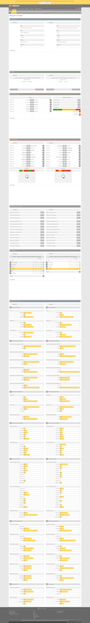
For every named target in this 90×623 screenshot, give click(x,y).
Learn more (47, 2)
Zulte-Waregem (23, 165)
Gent (31, 152)
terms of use (35, 615)
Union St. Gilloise (33, 145)
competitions (36, 10)
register (21, 12)
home (10, 8)
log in (18, 12)
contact (34, 613)
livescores (27, 8)
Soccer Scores (59, 612)
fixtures (14, 89)
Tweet (67, 12)
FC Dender (28, 102)
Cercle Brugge (60, 145)
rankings (24, 10)
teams (10, 10)
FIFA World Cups (12, 611)
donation (28, 10)
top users (32, 8)
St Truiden (24, 148)
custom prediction (38, 8)
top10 (23, 8)
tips (45, 10)
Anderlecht (36, 102)
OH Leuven (32, 163)
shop (21, 10)
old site (52, 10)
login (48, 10)
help (32, 10)
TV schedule (42, 10)
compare (14, 10)
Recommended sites (60, 611)
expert (19, 8)
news (18, 10)
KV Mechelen (24, 150)
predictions (15, 8)
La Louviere (60, 152)
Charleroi (68, 159)
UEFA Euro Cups (12, 612)
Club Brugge (24, 154)
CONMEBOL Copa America (14, 613)
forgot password (36, 616)
